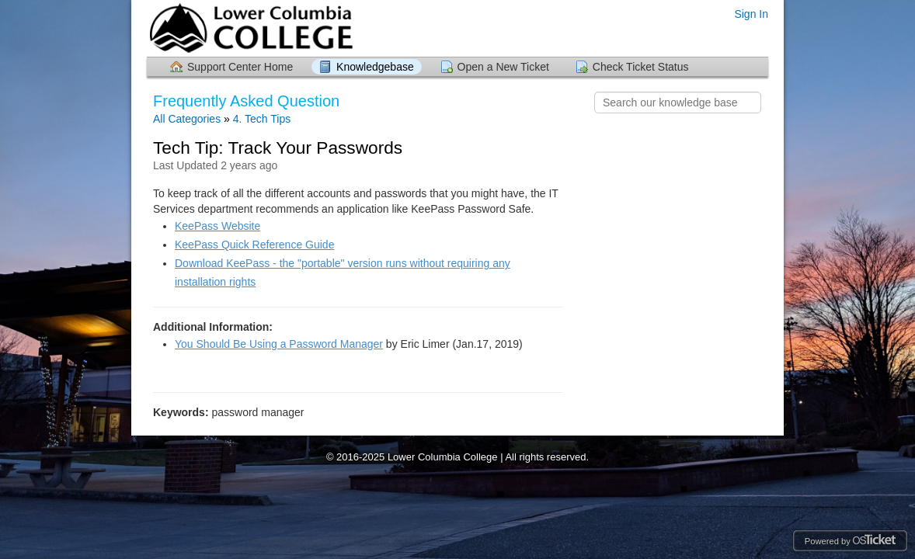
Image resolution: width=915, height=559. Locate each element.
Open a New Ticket (503, 67)
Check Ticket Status (641, 67)
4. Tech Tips (262, 119)
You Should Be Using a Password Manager (279, 344)
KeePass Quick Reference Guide (254, 244)
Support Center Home (240, 67)
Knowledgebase (375, 67)
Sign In (751, 14)
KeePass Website (217, 226)
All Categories (187, 119)
